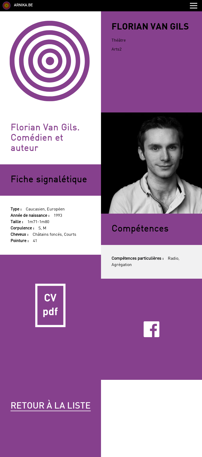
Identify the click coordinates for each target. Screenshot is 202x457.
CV (50, 305)
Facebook (151, 329)
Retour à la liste (51, 406)
